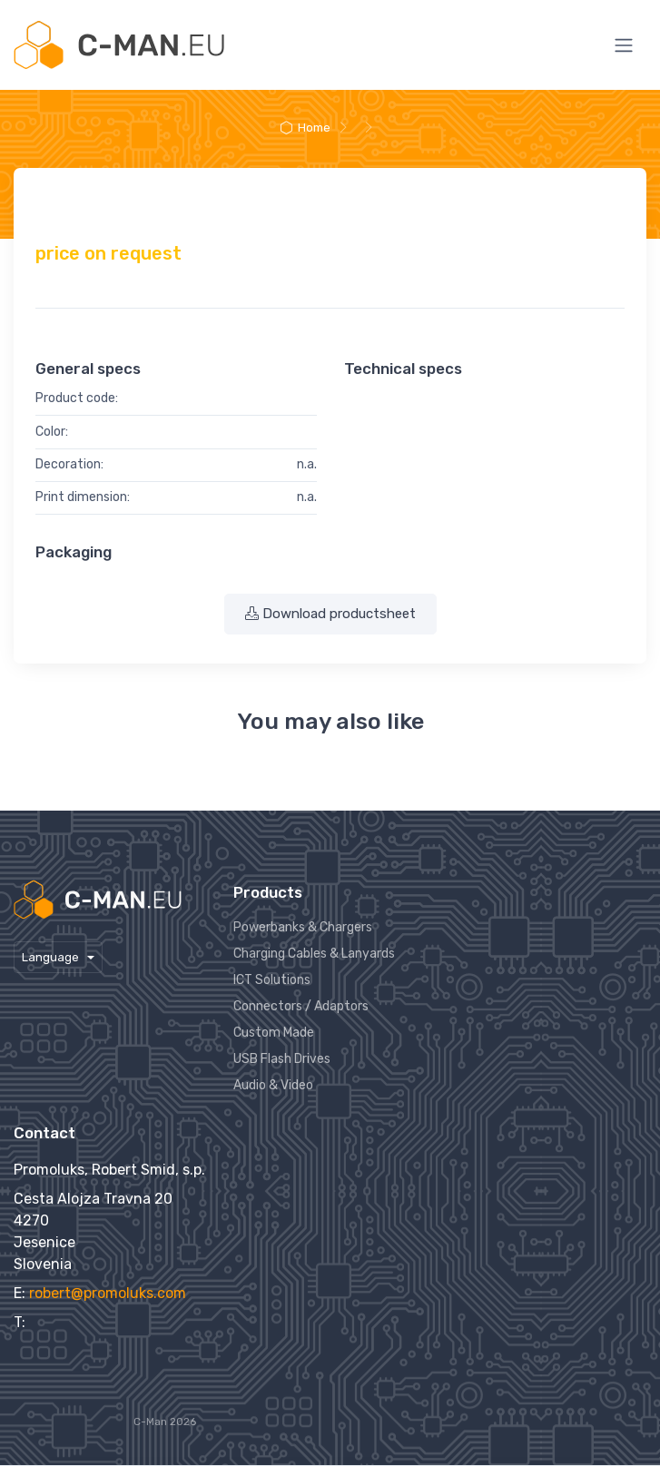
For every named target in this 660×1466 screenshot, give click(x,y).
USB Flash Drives (281, 1059)
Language (52, 957)
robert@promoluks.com (107, 1293)
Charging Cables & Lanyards (314, 953)
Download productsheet (330, 613)
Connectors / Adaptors (301, 1006)
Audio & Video (273, 1085)
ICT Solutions (271, 980)
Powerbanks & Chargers (302, 927)
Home (305, 127)
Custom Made (273, 1032)
